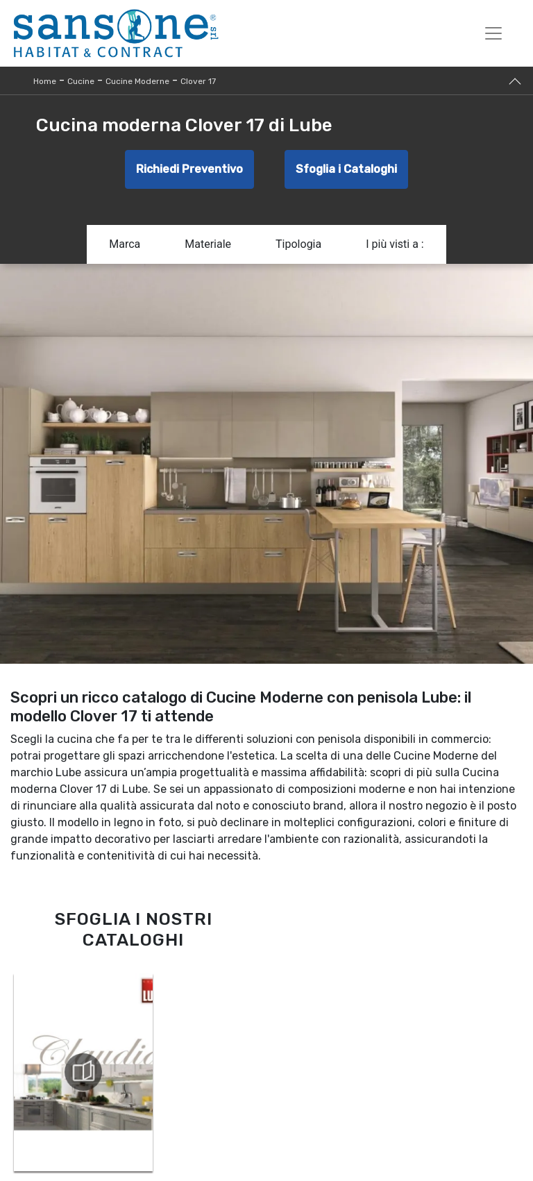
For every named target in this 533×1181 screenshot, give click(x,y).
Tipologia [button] (298, 244)
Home (44, 81)
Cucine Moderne (137, 81)
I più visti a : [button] (395, 244)
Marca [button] (124, 244)
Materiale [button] (208, 244)
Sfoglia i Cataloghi (346, 169)
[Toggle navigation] (493, 33)
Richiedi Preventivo (189, 169)
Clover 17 (198, 81)
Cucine (80, 81)
